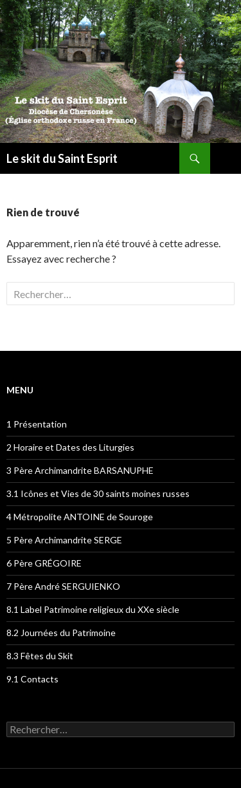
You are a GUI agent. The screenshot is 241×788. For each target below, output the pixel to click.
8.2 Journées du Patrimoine (61, 632)
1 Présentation (36, 423)
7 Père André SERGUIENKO (63, 586)
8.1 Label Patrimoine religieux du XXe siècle (92, 609)
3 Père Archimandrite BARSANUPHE (80, 470)
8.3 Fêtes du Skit (39, 655)
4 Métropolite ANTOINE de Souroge (79, 516)
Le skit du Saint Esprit (62, 158)
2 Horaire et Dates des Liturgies (70, 447)
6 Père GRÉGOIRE (44, 563)
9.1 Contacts (32, 678)
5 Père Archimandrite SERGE (64, 539)
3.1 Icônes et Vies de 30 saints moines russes (98, 493)
